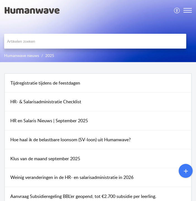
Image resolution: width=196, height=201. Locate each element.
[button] (177, 10)
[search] (95, 41)
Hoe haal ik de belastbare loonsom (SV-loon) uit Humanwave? (70, 140)
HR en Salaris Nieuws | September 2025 (49, 121)
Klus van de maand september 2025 (45, 158)
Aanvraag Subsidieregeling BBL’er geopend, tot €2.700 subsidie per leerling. (83, 196)
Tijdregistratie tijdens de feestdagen (45, 83)
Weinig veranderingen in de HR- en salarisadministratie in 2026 (71, 177)
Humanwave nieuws (21, 55)
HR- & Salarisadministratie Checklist (45, 102)
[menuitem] (177, 10)
